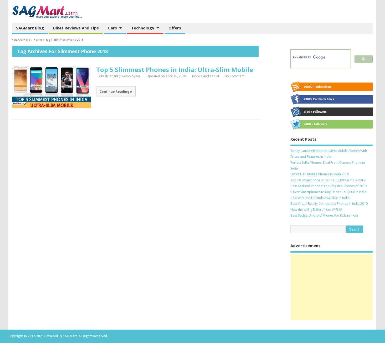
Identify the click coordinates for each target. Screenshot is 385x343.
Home (37, 40)
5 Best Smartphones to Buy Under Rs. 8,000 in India (328, 192)
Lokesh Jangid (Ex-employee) (118, 76)
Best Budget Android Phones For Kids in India (324, 215)
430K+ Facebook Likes (313, 99)
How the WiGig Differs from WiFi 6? (316, 209)
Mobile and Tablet (205, 76)
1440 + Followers (309, 111)
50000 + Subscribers (312, 87)
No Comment (234, 76)
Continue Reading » (116, 91)
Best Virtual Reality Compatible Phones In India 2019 (329, 203)
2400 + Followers (310, 124)
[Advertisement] (331, 287)
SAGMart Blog (30, 27)
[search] (320, 57)
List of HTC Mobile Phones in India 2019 (319, 174)
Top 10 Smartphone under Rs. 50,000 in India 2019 (327, 180)
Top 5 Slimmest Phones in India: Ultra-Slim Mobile (174, 69)
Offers (174, 27)
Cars (113, 28)
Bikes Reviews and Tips (76, 27)
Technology (143, 28)
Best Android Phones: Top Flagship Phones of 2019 (328, 186)
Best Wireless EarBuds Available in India (320, 198)
